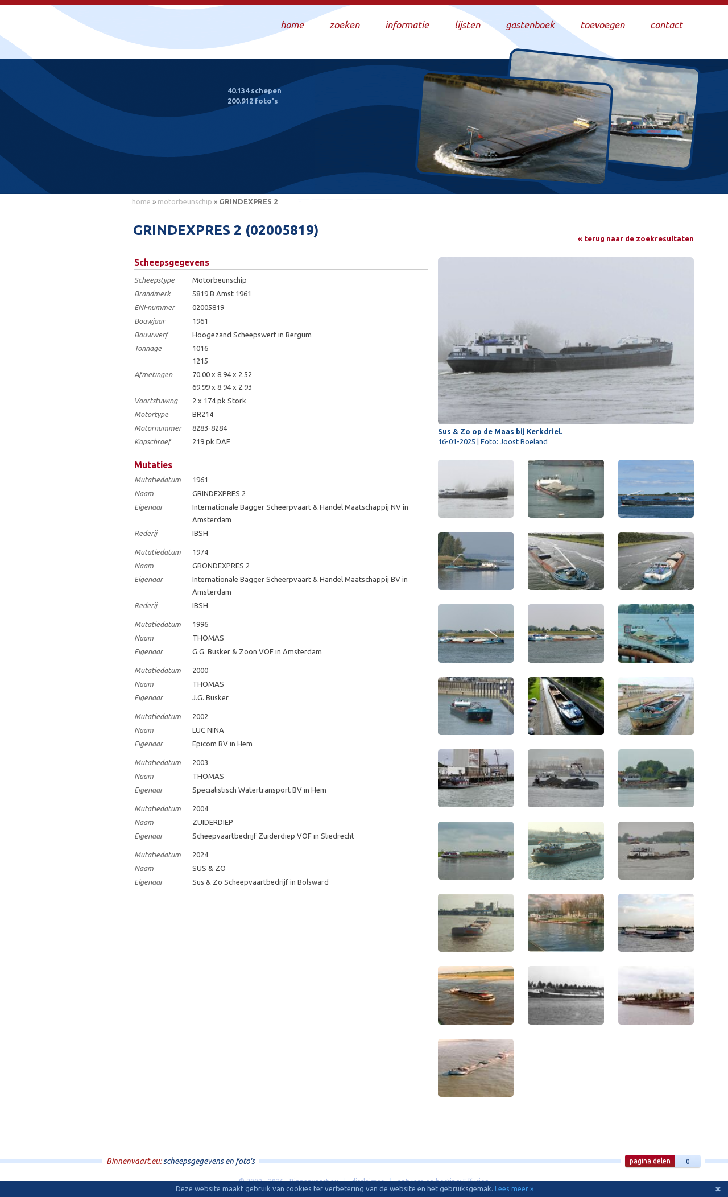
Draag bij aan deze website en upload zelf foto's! (600, 173)
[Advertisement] (73, 381)
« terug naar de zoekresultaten (636, 238)
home (141, 201)
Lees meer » (514, 1188)
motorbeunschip (185, 201)
